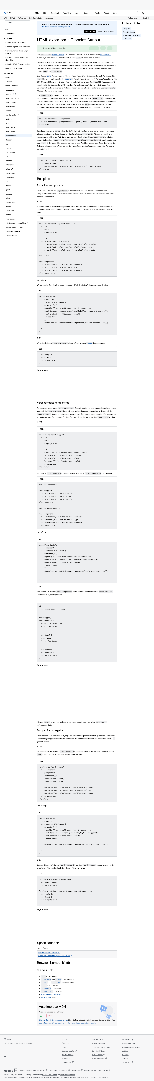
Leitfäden (125, 1051)
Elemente (8, 77)
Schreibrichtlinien (98, 1051)
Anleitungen (9, 33)
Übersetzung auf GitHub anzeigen (51, 1023)
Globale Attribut (58, 55)
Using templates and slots (51, 994)
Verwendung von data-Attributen (17, 47)
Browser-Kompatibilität (131, 35)
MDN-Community (98, 1043)
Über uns (65, 1043)
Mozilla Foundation (67, 1075)
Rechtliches (76, 1070)
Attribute (8, 82)
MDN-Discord (97, 1055)
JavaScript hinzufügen (13, 68)
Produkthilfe (67, 1062)
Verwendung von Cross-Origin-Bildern (17, 52)
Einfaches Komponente (50, 185)
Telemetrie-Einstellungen (58, 1070)
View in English (90, 31)
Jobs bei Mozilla (68, 1051)
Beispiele (126, 29)
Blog (115, 13)
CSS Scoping (46, 997)
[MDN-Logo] (8, 1039)
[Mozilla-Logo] (10, 1070)
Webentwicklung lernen (131, 1047)
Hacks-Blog (126, 1062)
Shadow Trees (105, 55)
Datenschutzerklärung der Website (32, 1070)
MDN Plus (66, 1058)
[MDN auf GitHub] (5, 1055)
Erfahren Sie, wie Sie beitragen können (53, 1020)
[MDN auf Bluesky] (8, 1055)
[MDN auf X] (12, 1055)
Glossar (125, 1058)
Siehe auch (127, 39)
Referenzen (8, 73)
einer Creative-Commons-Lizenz (97, 1077)
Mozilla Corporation (49, 1075)
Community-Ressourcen (101, 1047)
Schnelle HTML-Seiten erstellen (17, 64)
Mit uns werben (67, 1055)
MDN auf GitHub (98, 1058)
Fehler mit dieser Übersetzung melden (82, 1023)
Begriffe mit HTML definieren (16, 42)
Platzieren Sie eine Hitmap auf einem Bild (16, 58)
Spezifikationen (129, 32)
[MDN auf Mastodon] (16, 1055)
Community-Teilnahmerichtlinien (96, 1070)
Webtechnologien (128, 1043)
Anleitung (8, 38)
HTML (6, 29)
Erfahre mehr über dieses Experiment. (56, 27)
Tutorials (125, 1055)
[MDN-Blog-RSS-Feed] (20, 1055)
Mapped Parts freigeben (50, 730)
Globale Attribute (11, 86)
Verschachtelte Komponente (53, 402)
